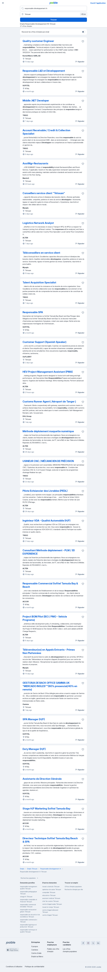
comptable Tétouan (48, 892)
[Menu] (3, 3)
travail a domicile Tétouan (51, 886)
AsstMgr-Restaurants (35, 163)
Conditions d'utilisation (14, 967)
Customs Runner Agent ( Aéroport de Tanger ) (49, 401)
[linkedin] (98, 943)
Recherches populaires (30, 878)
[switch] (83, 32)
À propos (34, 946)
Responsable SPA (33, 312)
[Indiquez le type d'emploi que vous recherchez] (53, 8)
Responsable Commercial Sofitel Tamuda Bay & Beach (50, 585)
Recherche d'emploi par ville (74, 889)
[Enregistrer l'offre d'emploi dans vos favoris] (83, 41)
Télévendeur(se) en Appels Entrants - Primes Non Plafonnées (49, 651)
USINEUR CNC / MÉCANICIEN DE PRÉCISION (48, 461)
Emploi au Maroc (37, 956)
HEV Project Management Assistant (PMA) (48, 371)
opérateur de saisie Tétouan (51, 889)
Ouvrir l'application (98, 3)
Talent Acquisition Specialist (39, 282)
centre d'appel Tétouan (50, 915)
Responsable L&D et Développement (44, 70)
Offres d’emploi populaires (73, 886)
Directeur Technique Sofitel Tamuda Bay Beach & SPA (50, 840)
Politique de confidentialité (34, 967)
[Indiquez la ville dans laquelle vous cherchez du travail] (53, 14)
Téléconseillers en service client (41, 252)
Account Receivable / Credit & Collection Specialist (46, 132)
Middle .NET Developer (36, 100)
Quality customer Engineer (38, 41)
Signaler (79, 62)
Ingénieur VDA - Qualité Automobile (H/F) (46, 520)
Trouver (53, 20)
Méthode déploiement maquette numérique (48, 431)
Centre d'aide (36, 953)
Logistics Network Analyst (38, 222)
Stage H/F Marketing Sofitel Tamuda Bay (46, 808)
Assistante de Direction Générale (42, 778)
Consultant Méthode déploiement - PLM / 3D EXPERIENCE (49, 552)
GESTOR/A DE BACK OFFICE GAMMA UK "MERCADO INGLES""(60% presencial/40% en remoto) (50, 686)
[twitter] (93, 943)
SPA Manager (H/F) (34, 719)
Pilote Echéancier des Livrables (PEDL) (45, 490)
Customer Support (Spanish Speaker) (44, 342)
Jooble (98, 967)
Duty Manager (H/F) (34, 749)
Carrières (34, 950)
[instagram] (88, 943)
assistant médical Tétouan (51, 898)
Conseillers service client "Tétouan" (44, 193)
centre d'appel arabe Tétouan (52, 904)
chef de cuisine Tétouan (50, 901)
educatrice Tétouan (49, 895)
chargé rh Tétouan (26, 896)
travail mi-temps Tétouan (50, 907)
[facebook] (83, 943)
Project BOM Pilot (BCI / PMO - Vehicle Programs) (45, 618)
